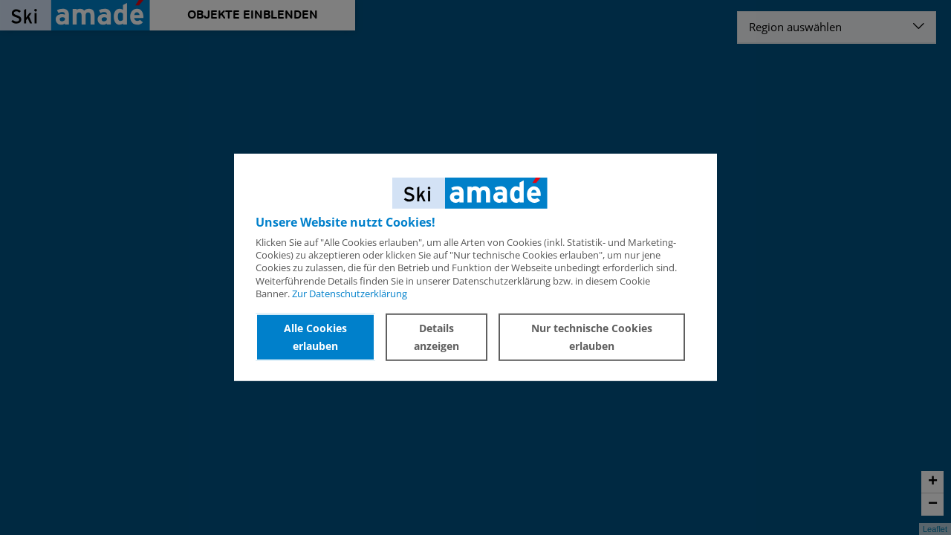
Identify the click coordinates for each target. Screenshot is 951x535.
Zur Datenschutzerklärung (349, 293)
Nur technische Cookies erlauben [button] (594, 337)
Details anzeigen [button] (442, 337)
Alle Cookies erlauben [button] (318, 337)
